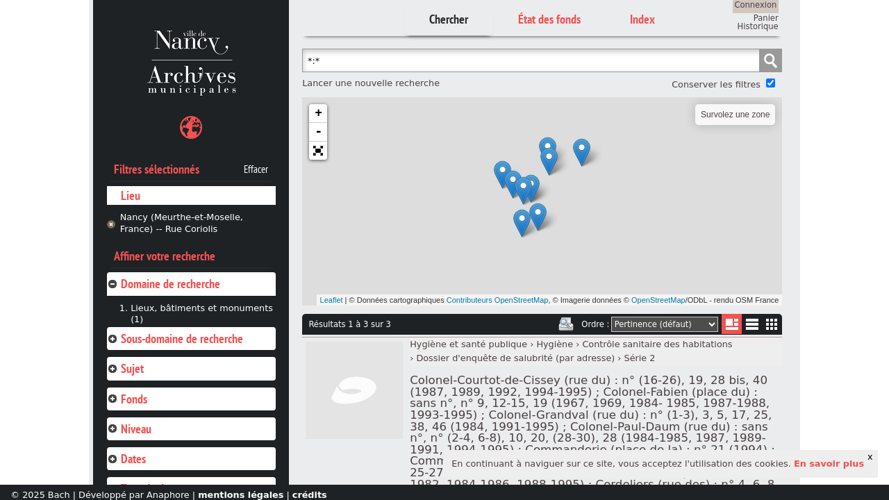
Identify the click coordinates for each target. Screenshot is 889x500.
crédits (309, 495)
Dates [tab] (126, 459)
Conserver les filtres (716, 84)
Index (642, 19)
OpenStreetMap (658, 300)
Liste (732, 324)
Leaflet (331, 300)
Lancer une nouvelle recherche (371, 83)
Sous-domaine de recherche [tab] (175, 339)
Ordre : (595, 324)
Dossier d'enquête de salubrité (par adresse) (515, 358)
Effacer (256, 169)
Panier (766, 18)
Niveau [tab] (129, 429)
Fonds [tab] (127, 399)
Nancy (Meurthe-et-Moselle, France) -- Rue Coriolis (181, 223)
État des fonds (549, 19)
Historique (758, 26)
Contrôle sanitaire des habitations (657, 344)
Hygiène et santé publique (468, 344)
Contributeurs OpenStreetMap (498, 300)
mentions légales (240, 495)
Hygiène (554, 344)
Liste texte (752, 326)
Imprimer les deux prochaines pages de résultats (566, 324)
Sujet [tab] (125, 368)
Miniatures (772, 324)
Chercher (448, 19)
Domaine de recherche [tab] (163, 284)
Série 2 (640, 358)
